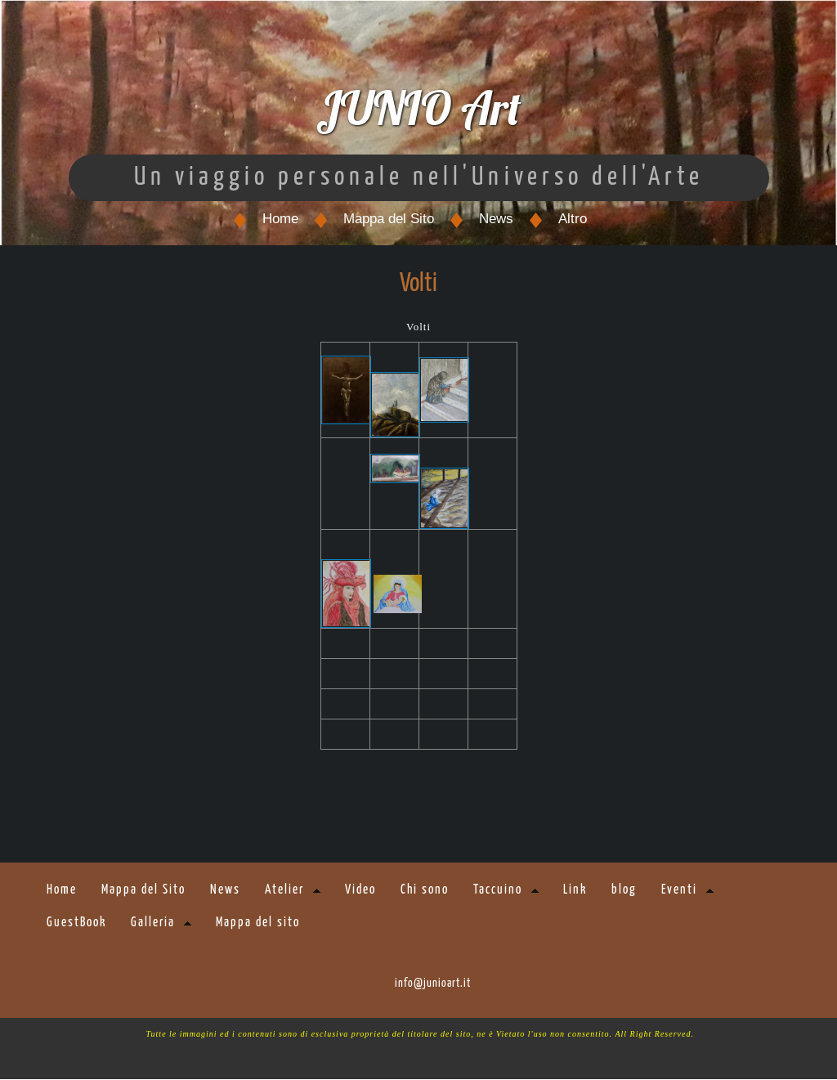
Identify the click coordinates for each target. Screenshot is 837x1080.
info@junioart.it (433, 984)
